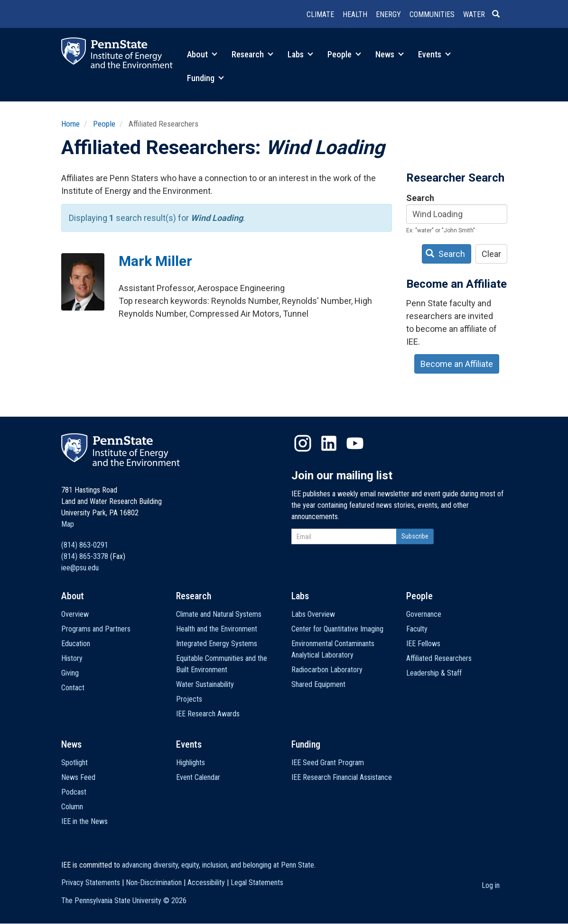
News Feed (78, 777)
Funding (205, 78)
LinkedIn (329, 443)
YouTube (355, 443)
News (389, 54)
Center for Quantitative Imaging (337, 628)
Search (420, 198)
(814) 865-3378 (84, 556)
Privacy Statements (90, 882)
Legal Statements (257, 882)
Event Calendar (198, 777)
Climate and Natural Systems (218, 614)
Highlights (190, 762)
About (202, 54)
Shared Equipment (318, 684)
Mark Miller (155, 261)
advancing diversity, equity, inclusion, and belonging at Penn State (218, 864)
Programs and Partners (95, 628)
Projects (189, 699)
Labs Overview (313, 614)
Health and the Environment (216, 628)
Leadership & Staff (434, 672)
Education (75, 643)
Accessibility (206, 882)
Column (72, 806)
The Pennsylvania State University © (123, 900)
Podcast (73, 791)
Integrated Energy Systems (216, 643)
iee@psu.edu (80, 567)
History (72, 658)
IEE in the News (84, 821)
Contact (72, 687)
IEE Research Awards (208, 713)
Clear (491, 254)
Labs (300, 54)
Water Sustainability (205, 684)
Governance (423, 614)
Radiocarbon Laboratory (327, 669)
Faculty (417, 628)
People (344, 54)
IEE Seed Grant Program (327, 762)
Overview (75, 614)
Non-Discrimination (154, 882)
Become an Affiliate (456, 364)
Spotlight (74, 762)
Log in (491, 885)
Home (70, 123)
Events (434, 54)
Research (252, 54)
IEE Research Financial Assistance (341, 777)
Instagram (303, 443)
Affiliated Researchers (439, 658)
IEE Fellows (423, 643)
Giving (70, 672)
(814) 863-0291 (84, 544)
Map (67, 524)
